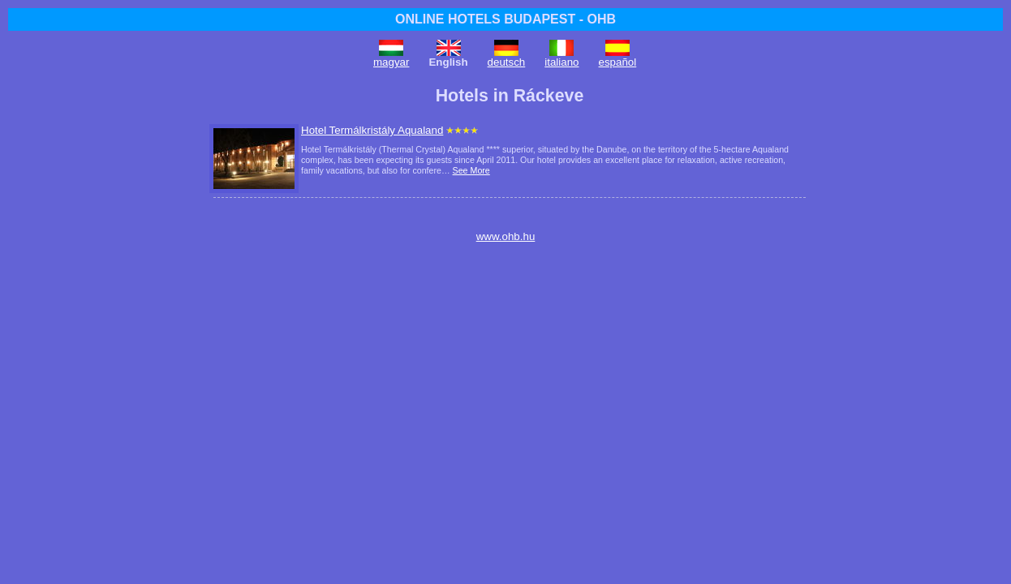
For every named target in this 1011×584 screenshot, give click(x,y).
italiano (561, 62)
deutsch (507, 62)
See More (471, 170)
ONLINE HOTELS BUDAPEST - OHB (505, 19)
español (618, 62)
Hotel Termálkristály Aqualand (372, 130)
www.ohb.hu (506, 236)
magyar (391, 62)
